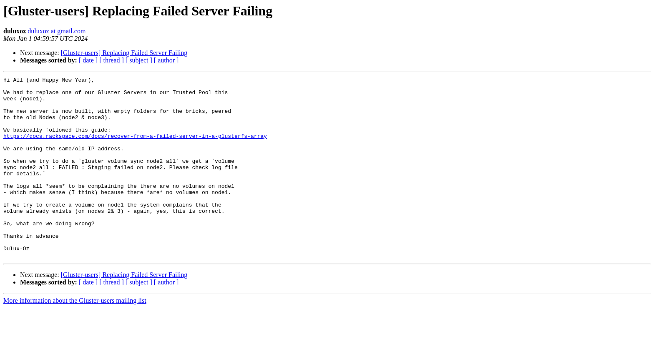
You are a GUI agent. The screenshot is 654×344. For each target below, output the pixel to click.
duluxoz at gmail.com (57, 31)
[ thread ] (111, 60)
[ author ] (166, 60)
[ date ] (88, 60)
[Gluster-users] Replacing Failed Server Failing (124, 52)
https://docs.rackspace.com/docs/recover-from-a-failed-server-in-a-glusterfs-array (135, 148)
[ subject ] (139, 60)
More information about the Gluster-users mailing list (74, 336)
